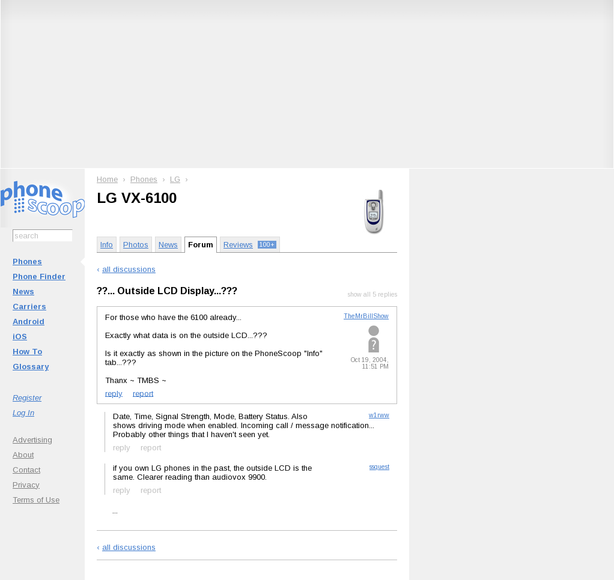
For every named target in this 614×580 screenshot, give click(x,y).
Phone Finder (39, 276)
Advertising (32, 439)
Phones (27, 261)
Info (106, 244)
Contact (26, 469)
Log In (23, 412)
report (143, 392)
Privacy (26, 484)
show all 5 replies (372, 294)
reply (114, 392)
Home (107, 179)
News (23, 291)
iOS (20, 336)
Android (28, 321)
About (23, 454)
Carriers (29, 306)
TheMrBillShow (366, 316)
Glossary (31, 366)
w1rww (379, 415)
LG (175, 179)
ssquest (379, 467)
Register (27, 397)
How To (27, 351)
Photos (135, 244)
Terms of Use (36, 499)
